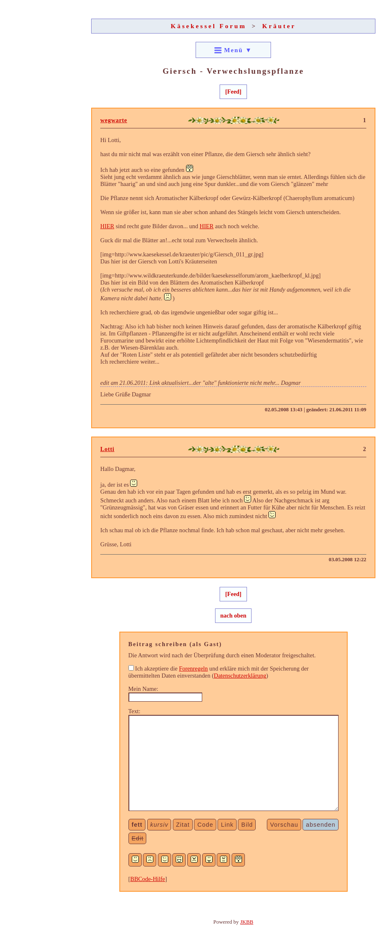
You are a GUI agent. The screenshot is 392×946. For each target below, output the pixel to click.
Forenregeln (193, 668)
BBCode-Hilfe (147, 879)
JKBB (247, 922)
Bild (247, 824)
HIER (107, 226)
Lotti (107, 449)
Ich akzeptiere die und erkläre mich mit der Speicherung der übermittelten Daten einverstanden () (218, 672)
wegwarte (113, 120)
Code (205, 824)
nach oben (233, 615)
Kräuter (279, 25)
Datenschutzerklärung (240, 675)
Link (227, 824)
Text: (134, 711)
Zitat (183, 824)
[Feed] (233, 91)
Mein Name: (143, 688)
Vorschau (284, 824)
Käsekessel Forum (209, 25)
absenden (320, 824)
